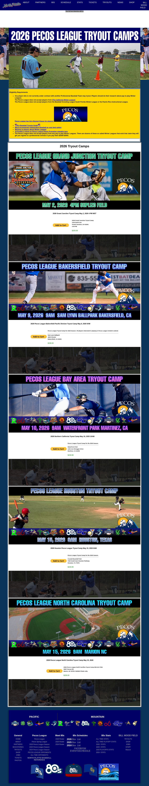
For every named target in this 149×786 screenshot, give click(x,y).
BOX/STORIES (18, 747)
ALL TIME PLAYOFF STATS (106, 742)
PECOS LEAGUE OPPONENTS (39, 752)
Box (71, 739)
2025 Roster (59, 742)
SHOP (132, 2)
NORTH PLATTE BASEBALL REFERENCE (39, 759)
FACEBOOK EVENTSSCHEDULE (80, 749)
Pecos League (39, 739)
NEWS (120, 2)
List (78, 739)
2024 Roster (59, 744)
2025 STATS (100, 747)
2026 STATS (100, 744)
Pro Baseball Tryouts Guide (27, 125)
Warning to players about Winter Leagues (30, 129)
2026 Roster (59, 739)
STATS (80, 2)
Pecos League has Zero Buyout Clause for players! (51, 121)
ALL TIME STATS (102, 739)
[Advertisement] (75, 18)
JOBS (18, 755)
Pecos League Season (39, 744)
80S (53, 2)
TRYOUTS (107, 2)
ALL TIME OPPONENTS (39, 755)
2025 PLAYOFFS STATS (105, 750)
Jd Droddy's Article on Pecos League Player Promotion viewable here (41, 131)
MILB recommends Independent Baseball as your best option (38, 127)
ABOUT (26, 2)
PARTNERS (40, 2)
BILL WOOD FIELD (143, 5)
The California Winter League (64, 100)
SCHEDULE (66, 2)
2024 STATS (100, 752)
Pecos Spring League (39, 742)
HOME (18, 739)
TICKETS (93, 2)
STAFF (128, 747)
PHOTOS (18, 760)
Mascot (128, 750)
